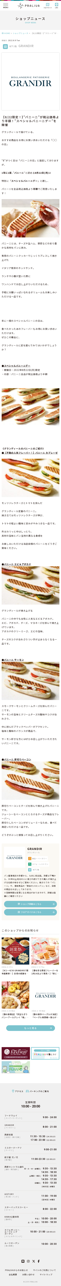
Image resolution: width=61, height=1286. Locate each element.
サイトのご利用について (44, 1270)
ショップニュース (20, 33)
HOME (7, 33)
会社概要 (13, 1274)
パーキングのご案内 (39, 1091)
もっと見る (30, 1028)
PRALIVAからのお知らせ (16, 1270)
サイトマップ (46, 1274)
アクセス (19, 1091)
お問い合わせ (28, 1274)
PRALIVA (34, 1282)
